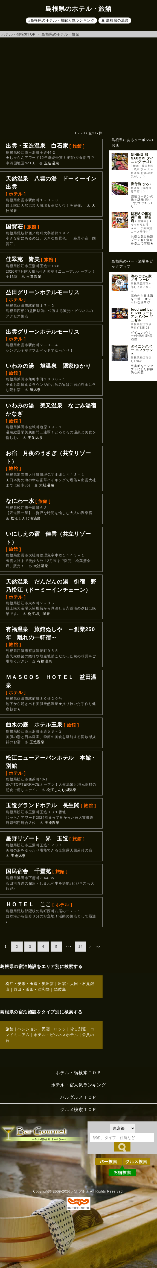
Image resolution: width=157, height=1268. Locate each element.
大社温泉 (46, 485)
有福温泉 (44, 661)
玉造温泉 (51, 163)
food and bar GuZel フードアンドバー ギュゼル (142, 315)
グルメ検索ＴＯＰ (78, 1109)
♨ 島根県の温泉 (115, 20)
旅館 (9, 1029)
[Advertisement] (78, 84)
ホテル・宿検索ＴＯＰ (78, 1072)
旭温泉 (35, 390)
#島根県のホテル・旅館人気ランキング (61, 20)
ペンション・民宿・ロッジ (42, 1029)
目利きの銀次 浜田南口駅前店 (141, 217)
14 (80, 947)
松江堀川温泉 (39, 614)
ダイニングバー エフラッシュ (142, 350)
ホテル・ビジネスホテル (56, 1035)
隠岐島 (60, 989)
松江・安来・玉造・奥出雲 (29, 983)
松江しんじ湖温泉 (26, 518)
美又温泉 (35, 438)
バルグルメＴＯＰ (78, 1097)
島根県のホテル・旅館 (60, 34)
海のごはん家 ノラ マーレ (141, 278)
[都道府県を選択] (122, 1128)
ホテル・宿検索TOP (18, 34)
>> (97, 947)
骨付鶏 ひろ (140, 184)
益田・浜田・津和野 (32, 989)
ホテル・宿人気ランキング (78, 1085)
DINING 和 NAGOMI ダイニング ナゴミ (142, 158)
